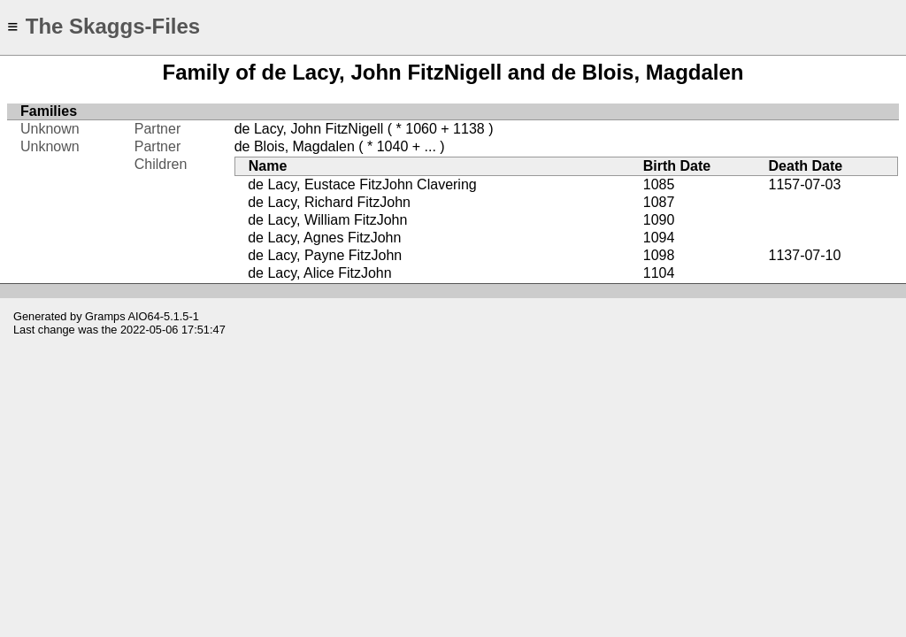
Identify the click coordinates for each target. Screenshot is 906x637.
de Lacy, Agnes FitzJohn (324, 237)
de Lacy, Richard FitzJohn (329, 202)
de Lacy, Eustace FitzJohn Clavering (362, 184)
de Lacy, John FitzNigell (309, 128)
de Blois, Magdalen (294, 146)
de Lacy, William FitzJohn (327, 219)
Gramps (105, 316)
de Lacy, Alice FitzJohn (319, 272)
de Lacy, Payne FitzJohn (325, 255)
